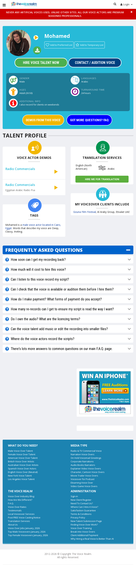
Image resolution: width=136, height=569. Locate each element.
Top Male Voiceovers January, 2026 (26, 531)
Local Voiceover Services (21, 514)
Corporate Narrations (82, 461)
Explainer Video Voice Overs (86, 468)
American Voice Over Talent (23, 457)
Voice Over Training (81, 528)
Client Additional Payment (84, 535)
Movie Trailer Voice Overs (84, 475)
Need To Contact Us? (82, 503)
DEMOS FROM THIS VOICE (43, 120)
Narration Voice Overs (82, 454)
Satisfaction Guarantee (83, 510)
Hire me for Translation (102, 179)
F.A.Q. (11, 503)
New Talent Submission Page (86, 521)
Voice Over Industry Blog (21, 496)
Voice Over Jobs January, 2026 (24, 528)
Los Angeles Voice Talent (21, 479)
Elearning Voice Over (82, 482)
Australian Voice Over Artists (23, 465)
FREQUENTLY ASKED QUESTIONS (44, 250)
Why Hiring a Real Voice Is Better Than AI (92, 538)
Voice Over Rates (17, 506)
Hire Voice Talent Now (41, 63)
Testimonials (15, 510)
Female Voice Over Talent (21, 454)
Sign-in (74, 496)
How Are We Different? (20, 499)
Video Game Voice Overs (84, 486)
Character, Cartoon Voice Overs (87, 472)
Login (126, 4)
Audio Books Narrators (83, 465)
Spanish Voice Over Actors (22, 468)
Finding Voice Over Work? (84, 524)
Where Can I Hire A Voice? (84, 506)
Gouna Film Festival (84, 212)
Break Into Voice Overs (83, 531)
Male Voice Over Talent (20, 450)
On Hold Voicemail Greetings (86, 457)
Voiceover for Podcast (82, 479)
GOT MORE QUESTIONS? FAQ (89, 120)
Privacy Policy (78, 517)
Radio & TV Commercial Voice (86, 450)
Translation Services (19, 521)
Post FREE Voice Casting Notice (24, 517)
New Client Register (81, 499)
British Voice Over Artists (21, 461)
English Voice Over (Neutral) (23, 472)
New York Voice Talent (20, 475)
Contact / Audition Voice (95, 63)
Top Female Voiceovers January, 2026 (28, 535)
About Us (13, 524)
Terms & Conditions (81, 514)
